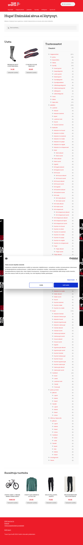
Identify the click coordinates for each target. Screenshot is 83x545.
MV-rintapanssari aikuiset (63, 212)
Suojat (54, 311)
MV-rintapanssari (58, 209)
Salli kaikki (66, 285)
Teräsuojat (57, 387)
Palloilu (54, 62)
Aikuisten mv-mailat (59, 139)
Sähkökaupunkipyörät (60, 85)
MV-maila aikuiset (60, 198)
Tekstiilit (54, 404)
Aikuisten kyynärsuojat (60, 322)
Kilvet (55, 150)
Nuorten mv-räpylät (59, 240)
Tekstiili (56, 384)
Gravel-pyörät (57, 68)
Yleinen (52, 460)
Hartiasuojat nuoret (59, 336)
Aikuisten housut (58, 319)
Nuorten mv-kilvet (59, 229)
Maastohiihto (55, 60)
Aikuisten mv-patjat (59, 141)
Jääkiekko (29, 9)
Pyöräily (36, 9)
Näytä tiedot (71, 279)
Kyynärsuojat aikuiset (60, 347)
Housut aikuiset (58, 339)
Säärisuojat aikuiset (59, 367)
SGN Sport (7, 530)
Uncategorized (54, 457)
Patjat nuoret (59, 251)
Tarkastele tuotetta (13, 72)
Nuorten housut (58, 359)
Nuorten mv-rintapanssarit (61, 243)
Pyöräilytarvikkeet (59, 82)
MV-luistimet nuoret (59, 192)
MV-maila (56, 195)
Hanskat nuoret (58, 330)
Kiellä (41, 285)
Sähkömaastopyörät (59, 88)
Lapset (56, 395)
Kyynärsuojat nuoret (59, 350)
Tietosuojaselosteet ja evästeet (14, 526)
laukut (55, 438)
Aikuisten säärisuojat (59, 325)
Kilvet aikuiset (59, 153)
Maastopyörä (57, 77)
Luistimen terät (58, 119)
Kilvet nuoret (59, 156)
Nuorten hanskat (58, 353)
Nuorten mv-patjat (59, 237)
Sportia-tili (52, 9)
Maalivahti (55, 127)
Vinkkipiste (44, 9)
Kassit (55, 376)
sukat (55, 440)
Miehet (56, 398)
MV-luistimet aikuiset (59, 189)
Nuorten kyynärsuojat (60, 361)
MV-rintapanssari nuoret (62, 215)
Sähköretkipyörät (58, 93)
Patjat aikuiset (60, 249)
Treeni (54, 96)
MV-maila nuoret (60, 201)
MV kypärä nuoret (59, 170)
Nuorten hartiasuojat (59, 356)
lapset (55, 116)
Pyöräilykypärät (58, 79)
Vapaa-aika (55, 102)
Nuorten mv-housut (59, 226)
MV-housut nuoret (61, 178)
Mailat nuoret (57, 297)
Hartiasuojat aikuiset (59, 333)
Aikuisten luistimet (59, 113)
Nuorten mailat (58, 305)
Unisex (56, 415)
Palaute (6, 523)
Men (55, 449)
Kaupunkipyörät (58, 71)
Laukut (56, 378)
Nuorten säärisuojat (59, 364)
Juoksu (54, 57)
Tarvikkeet (55, 373)
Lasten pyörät (58, 74)
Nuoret (56, 122)
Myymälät (10, 9)
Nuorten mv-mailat (59, 235)
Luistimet (54, 108)
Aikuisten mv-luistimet (60, 136)
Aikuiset (56, 110)
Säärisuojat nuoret (59, 370)
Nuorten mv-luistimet (60, 232)
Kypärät (56, 164)
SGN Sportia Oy (9, 521)
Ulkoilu (54, 99)
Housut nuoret (58, 342)
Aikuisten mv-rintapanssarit (61, 147)
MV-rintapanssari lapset (60, 220)
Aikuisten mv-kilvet (59, 133)
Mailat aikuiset (58, 294)
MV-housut (57, 172)
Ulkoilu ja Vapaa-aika (55, 418)
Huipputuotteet (20, 9)
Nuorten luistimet (58, 125)
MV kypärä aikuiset (59, 167)
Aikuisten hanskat (58, 313)
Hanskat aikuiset (58, 328)
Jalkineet (54, 392)
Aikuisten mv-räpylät (59, 144)
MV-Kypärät (57, 187)
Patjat (55, 246)
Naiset (56, 401)
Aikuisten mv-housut (59, 130)
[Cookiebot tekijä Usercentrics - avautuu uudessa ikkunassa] (70, 258)
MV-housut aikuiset (61, 175)
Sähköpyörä (57, 91)
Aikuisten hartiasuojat (60, 316)
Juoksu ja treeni (54, 390)
